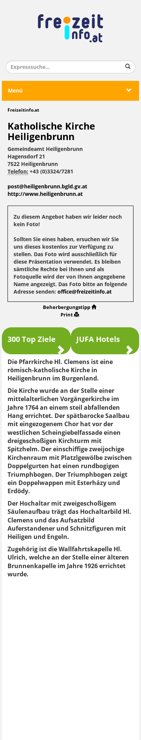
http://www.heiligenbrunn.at (45, 194)
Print (70, 315)
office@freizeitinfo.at (85, 292)
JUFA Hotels (105, 343)
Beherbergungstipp (69, 307)
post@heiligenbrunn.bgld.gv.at (47, 187)
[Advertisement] (70, 656)
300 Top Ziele (36, 343)
